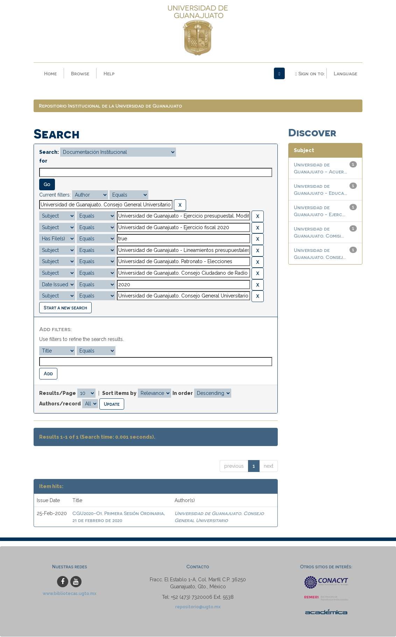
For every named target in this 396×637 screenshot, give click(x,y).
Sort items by (119, 393)
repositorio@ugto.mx (198, 607)
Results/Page (57, 393)
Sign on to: (310, 73)
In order (182, 393)
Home (50, 73)
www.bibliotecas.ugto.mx (70, 593)
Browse (80, 73)
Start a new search (65, 307)
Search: (49, 152)
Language (345, 73)
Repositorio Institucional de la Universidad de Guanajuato (110, 106)
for (43, 161)
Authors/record (60, 403)
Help (109, 73)
